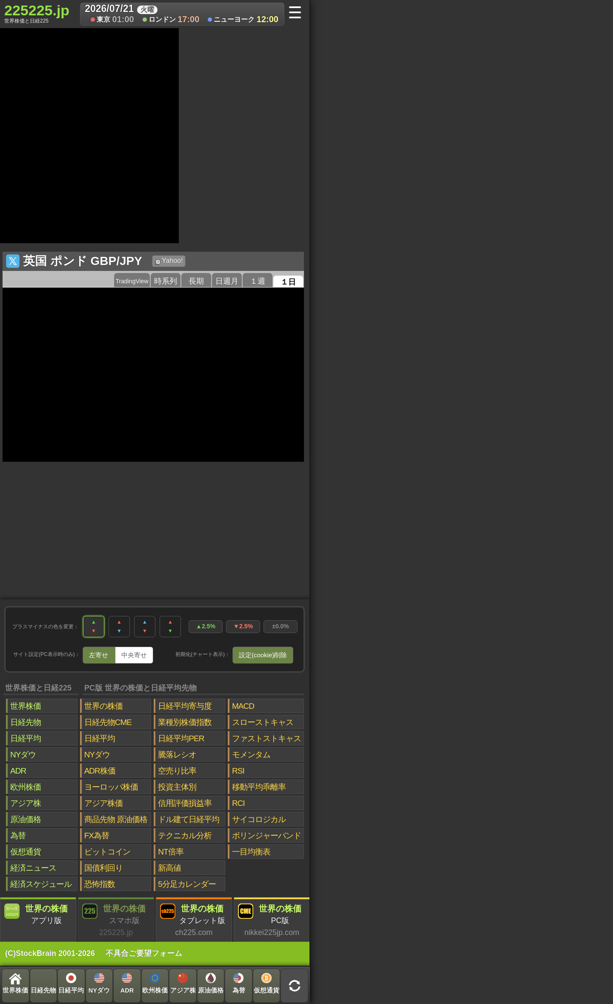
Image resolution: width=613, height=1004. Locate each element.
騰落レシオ (177, 754)
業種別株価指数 (185, 722)
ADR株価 (99, 770)
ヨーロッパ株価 (111, 786)
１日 (288, 282)
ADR (18, 770)
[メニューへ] (297, 13)
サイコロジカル (259, 819)
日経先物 (25, 722)
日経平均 (25, 738)
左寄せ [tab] (98, 655)
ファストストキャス (266, 738)
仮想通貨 (25, 851)
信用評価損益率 (185, 803)
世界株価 (25, 706)
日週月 (226, 281)
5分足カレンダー (187, 884)
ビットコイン (107, 851)
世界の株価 (103, 706)
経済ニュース (33, 867)
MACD (243, 706)
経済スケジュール (41, 884)
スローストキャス (262, 722)
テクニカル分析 (185, 835)
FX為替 (96, 835)
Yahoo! (169, 261)
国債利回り (103, 867)
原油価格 (25, 819)
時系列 (165, 281)
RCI (238, 803)
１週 (257, 281)
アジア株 (25, 803)
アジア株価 (103, 803)
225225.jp (36, 13)
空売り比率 (177, 770)
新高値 (169, 867)
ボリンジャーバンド (266, 835)
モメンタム (251, 754)
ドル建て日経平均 (188, 819)
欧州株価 (25, 786)
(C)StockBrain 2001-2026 (50, 953)
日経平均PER (181, 738)
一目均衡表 (251, 851)
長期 (196, 281)
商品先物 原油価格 (115, 819)
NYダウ (23, 754)
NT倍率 (170, 851)
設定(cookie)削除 (263, 655)
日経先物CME (108, 722)
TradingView (131, 281)
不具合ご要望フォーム (144, 953)
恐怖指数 (99, 884)
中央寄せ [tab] (134, 655)
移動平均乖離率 (259, 786)
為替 (18, 835)
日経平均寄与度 (185, 706)
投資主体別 (177, 786)
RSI (238, 770)
